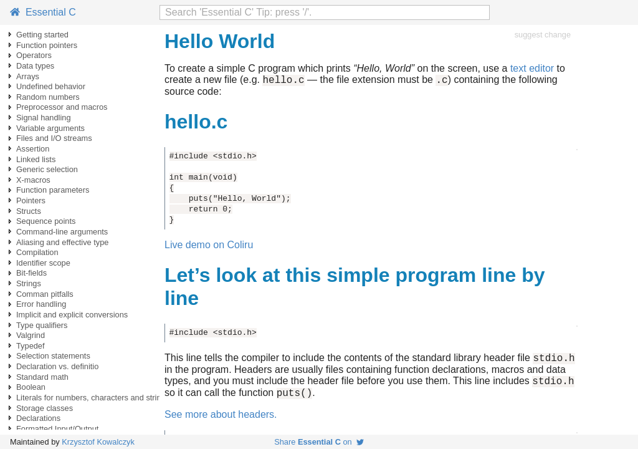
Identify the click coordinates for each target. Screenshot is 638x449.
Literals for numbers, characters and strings (92, 397)
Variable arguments (50, 128)
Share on (319, 442)
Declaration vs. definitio (57, 366)
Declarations (38, 418)
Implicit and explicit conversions (72, 314)
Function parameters (52, 190)
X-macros (33, 180)
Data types (35, 65)
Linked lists (35, 159)
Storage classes (44, 408)
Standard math (42, 377)
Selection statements (53, 355)
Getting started (42, 34)
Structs (28, 211)
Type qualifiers (42, 325)
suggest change (543, 34)
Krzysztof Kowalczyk (98, 442)
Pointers (30, 200)
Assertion (32, 148)
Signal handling (43, 117)
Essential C (43, 12)
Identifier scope (43, 263)
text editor (532, 68)
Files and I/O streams (54, 138)
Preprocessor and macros (62, 107)
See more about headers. (220, 422)
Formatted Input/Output (57, 428)
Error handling (41, 304)
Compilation (37, 252)
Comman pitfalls (45, 294)
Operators (34, 55)
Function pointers (46, 45)
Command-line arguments (62, 231)
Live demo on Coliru (208, 246)
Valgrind (30, 335)
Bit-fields (31, 273)
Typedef (30, 345)
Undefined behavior (50, 86)
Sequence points (45, 221)
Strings (28, 283)
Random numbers (48, 97)
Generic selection (47, 169)
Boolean (30, 387)
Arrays (27, 76)
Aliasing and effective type (62, 242)
